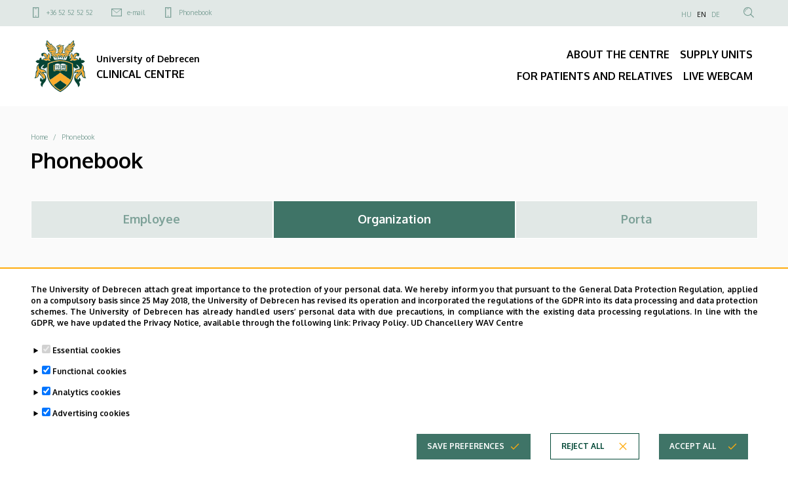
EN (701, 14)
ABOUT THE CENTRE (618, 54)
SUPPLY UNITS (716, 54)
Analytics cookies (86, 404)
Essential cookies (86, 362)
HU (686, 14)
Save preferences (465, 458)
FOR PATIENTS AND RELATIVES (595, 76)
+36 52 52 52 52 (70, 12)
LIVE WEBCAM (718, 76)
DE (715, 14)
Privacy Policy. (380, 335)
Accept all (692, 458)
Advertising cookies (91, 425)
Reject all (582, 458)
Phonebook (195, 12)
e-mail (136, 12)
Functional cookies (89, 383)
